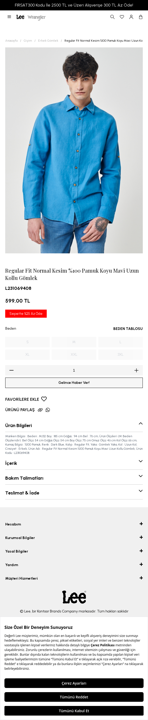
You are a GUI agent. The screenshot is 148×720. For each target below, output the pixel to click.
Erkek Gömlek (48, 40)
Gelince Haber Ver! (74, 382)
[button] (9, 17)
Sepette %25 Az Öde (26, 314)
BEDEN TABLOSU (128, 329)
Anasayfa (11, 40)
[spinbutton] (74, 370)
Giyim (28, 40)
